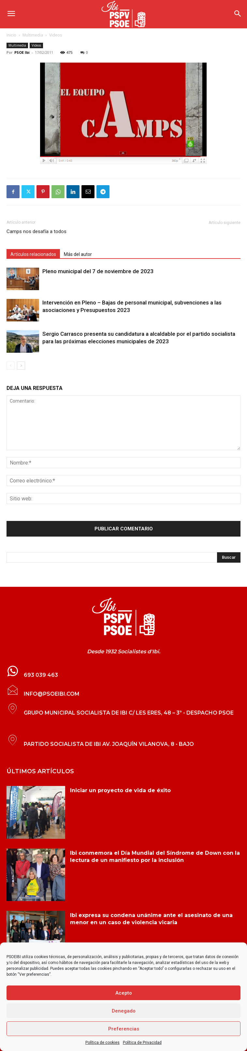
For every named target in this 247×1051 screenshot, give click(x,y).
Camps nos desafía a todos (36, 231)
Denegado (124, 1011)
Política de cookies (102, 1042)
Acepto (123, 993)
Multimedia (32, 35)
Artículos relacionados (33, 254)
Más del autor (78, 254)
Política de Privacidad (142, 1042)
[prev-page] (11, 366)
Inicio (11, 35)
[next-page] (21, 366)
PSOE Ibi (22, 52)
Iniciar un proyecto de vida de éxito (120, 790)
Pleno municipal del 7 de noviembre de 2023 (97, 271)
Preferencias (123, 1029)
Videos (55, 35)
